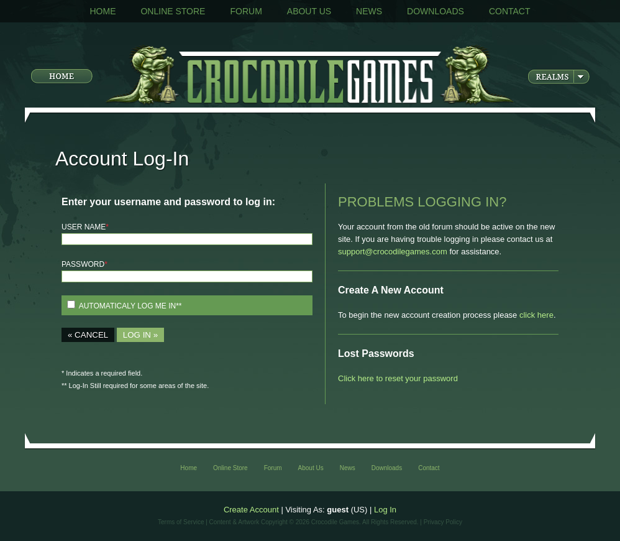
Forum (246, 11)
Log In (385, 509)
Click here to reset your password (398, 378)
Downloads (435, 11)
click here (536, 315)
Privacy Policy (443, 522)
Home (102, 11)
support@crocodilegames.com (392, 251)
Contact (510, 11)
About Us (309, 11)
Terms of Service (181, 522)
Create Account (251, 509)
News (369, 11)
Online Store (172, 11)
